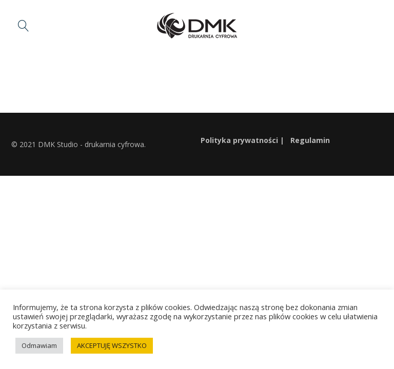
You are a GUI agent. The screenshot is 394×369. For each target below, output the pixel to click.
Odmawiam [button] (39, 345)
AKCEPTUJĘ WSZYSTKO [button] (112, 345)
